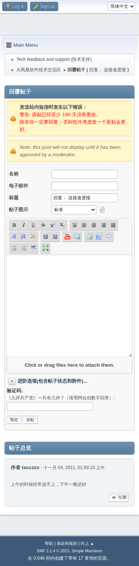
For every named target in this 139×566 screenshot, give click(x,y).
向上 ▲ (87, 543)
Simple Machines (87, 551)
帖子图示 (18, 209)
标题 (14, 197)
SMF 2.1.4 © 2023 (53, 551)
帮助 (49, 543)
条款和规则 (67, 543)
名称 (14, 174)
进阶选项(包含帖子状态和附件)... (52, 381)
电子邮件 (18, 186)
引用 (118, 497)
